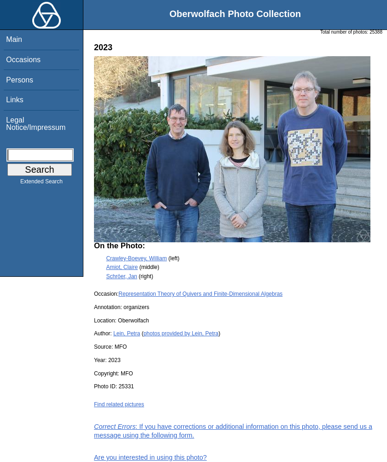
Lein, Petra (126, 333)
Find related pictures (119, 404)
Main (14, 39)
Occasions (23, 60)
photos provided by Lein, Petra (180, 333)
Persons (19, 80)
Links (14, 100)
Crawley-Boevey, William (136, 258)
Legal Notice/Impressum (35, 123)
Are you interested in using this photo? (150, 457)
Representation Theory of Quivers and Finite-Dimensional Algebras (200, 294)
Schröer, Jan (121, 276)
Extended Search (41, 183)
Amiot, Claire (122, 267)
